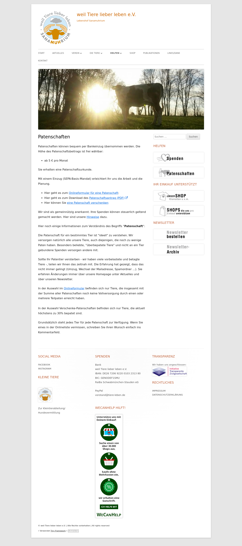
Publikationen (151, 53)
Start (41, 53)
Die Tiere (95, 53)
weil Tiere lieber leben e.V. (106, 14)
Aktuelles (58, 53)
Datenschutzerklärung (167, 394)
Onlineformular (74, 288)
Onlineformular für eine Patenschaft (93, 193)
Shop (132, 53)
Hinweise (93, 217)
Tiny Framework (58, 531)
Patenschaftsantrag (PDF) (108, 198)
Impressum (158, 390)
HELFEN (114, 53)
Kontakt (43, 60)
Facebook (44, 364)
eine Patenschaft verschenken (87, 202)
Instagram (44, 368)
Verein (75, 53)
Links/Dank (173, 53)
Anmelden (73, 531)
